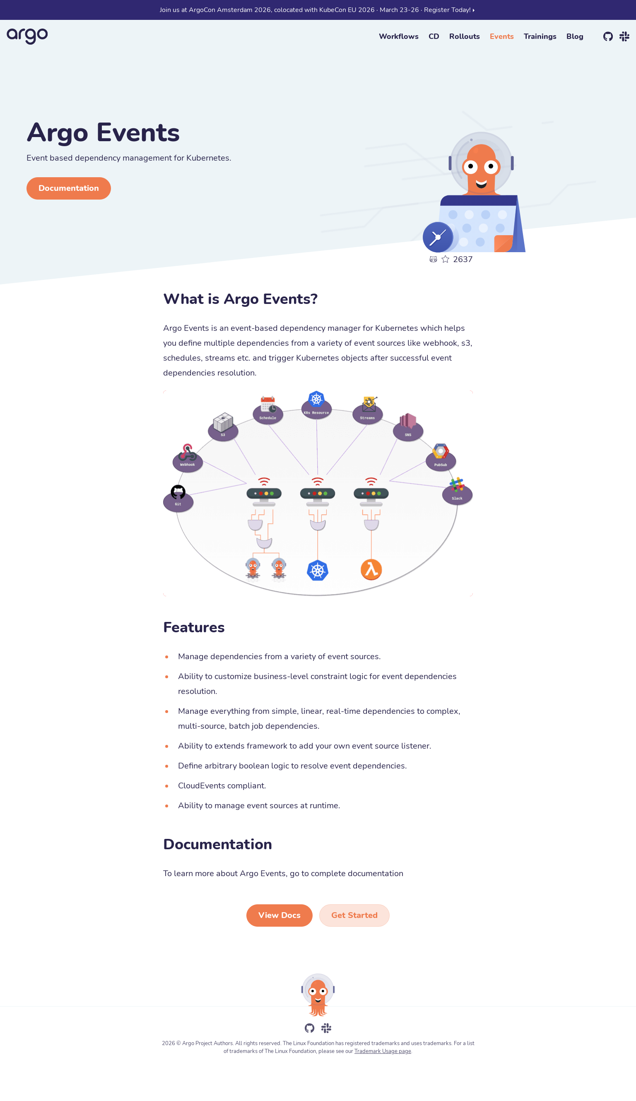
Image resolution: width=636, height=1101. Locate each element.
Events (502, 36)
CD (434, 36)
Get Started (354, 915)
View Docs (279, 915)
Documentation (69, 188)
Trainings (540, 36)
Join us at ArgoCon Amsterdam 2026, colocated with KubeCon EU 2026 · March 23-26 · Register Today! (318, 9)
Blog (574, 36)
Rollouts (464, 36)
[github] (608, 36)
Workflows (399, 36)
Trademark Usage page (382, 1051)
